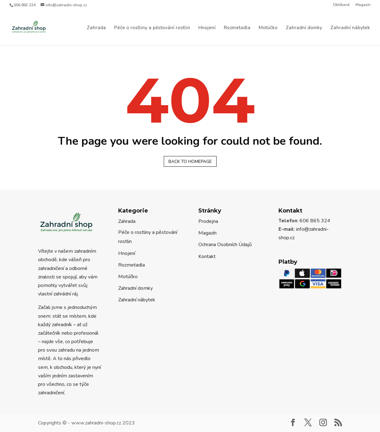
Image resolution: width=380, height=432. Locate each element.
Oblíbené (341, 5)
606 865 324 (25, 5)
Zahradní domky (304, 28)
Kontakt (207, 256)
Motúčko (268, 28)
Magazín (363, 5)
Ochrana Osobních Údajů (225, 244)
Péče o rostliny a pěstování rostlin (152, 28)
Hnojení (207, 28)
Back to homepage (190, 162)
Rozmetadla (237, 28)
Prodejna (208, 221)
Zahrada (96, 28)
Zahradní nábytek (350, 28)
